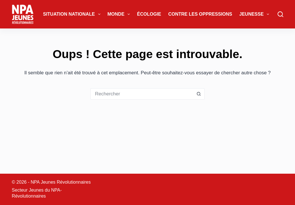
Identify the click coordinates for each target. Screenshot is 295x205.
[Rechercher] (280, 14)
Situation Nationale (73, 14)
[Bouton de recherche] (199, 94)
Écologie (149, 14)
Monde (120, 14)
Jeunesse (255, 14)
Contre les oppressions (200, 14)
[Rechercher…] (141, 94)
